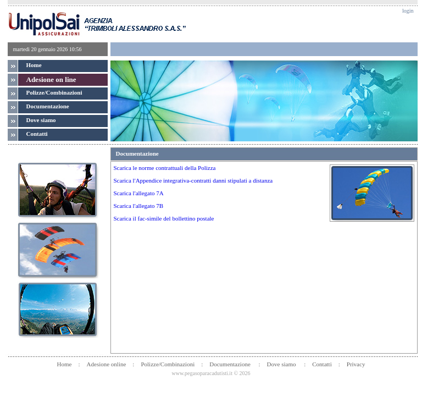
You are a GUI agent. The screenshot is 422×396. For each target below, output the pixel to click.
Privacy (356, 364)
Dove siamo (282, 364)
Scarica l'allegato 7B (139, 205)
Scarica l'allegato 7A (139, 193)
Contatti (321, 364)
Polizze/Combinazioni (54, 92)
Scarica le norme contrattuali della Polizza (165, 167)
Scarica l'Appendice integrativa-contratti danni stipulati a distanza (193, 180)
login (408, 11)
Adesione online (106, 364)
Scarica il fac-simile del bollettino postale (164, 218)
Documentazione (230, 364)
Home (34, 65)
